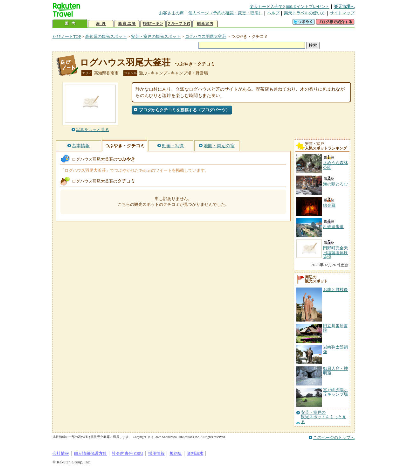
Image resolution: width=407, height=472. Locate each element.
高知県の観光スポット (106, 36)
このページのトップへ (334, 437)
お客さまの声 (171, 12)
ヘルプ (273, 12)
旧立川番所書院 (335, 328)
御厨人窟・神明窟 (335, 370)
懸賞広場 (127, 23)
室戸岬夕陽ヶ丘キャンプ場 (335, 392)
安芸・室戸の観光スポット (156, 36)
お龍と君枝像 (335, 289)
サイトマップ (342, 12)
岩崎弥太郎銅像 (335, 349)
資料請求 (195, 453)
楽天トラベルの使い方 (304, 12)
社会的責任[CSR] (127, 453)
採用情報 (156, 453)
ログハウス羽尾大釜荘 (205, 36)
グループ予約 (179, 23)
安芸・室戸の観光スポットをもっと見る (323, 417)
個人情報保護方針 (90, 453)
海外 (101, 23)
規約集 (175, 453)
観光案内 (205, 23)
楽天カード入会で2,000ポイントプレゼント (289, 6)
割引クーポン (153, 23)
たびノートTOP (66, 36)
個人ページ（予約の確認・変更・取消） (225, 12)
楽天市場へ (344, 6)
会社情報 (60, 453)
